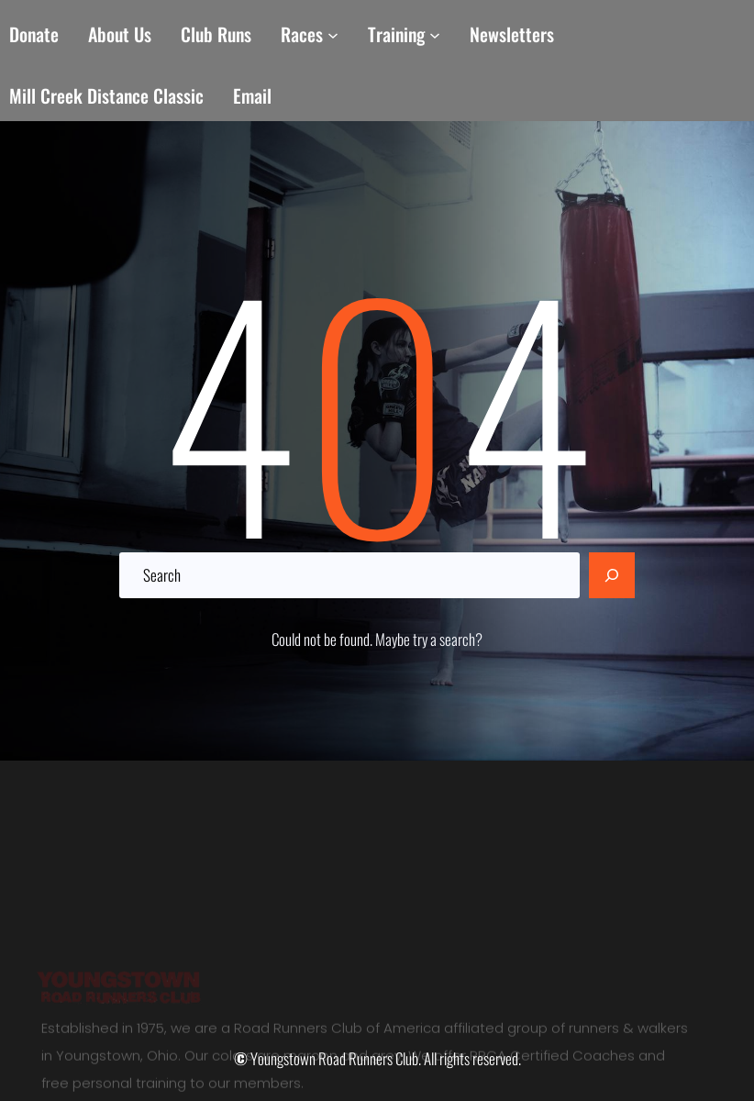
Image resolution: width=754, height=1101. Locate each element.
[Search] (612, 575)
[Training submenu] (434, 34)
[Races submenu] (332, 34)
